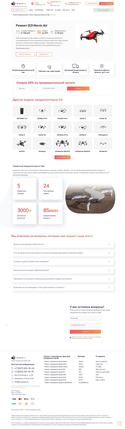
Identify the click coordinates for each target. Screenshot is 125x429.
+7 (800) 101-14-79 (74, 3)
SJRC (80, 375)
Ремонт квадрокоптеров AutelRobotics (58, 382)
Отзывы (58, 10)
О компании (39, 10)
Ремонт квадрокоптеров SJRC (55, 375)
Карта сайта (100, 380)
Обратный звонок (106, 3)
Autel (80, 377)
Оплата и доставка (102, 372)
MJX (80, 369)
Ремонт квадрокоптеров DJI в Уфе (39, 15)
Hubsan (81, 367)
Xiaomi (81, 361)
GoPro (81, 364)
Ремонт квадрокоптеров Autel (55, 377)
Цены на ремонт (101, 361)
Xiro (80, 372)
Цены (31, 10)
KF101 (81, 380)
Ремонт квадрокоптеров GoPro (56, 364)
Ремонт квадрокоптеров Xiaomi (56, 361)
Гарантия (49, 10)
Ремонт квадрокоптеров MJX (55, 369)
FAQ (73, 10)
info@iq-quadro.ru (21, 382)
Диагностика (100, 369)
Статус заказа (92, 3)
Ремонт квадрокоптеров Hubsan (56, 367)
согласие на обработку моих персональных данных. (86, 337)
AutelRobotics (83, 382)
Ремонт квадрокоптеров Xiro (55, 372)
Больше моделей (62, 157)
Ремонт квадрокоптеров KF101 (55, 380)
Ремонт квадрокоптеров (20, 15)
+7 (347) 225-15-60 (24, 368)
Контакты (66, 10)
